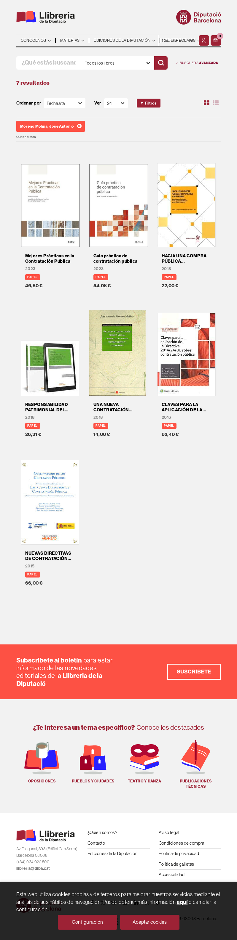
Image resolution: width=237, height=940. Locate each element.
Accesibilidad (172, 874)
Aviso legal (169, 832)
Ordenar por (28, 103)
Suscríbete (194, 671)
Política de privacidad (179, 853)
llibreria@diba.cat (33, 868)
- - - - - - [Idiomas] (178, 40)
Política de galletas (176, 864)
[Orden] (64, 103)
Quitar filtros (26, 137)
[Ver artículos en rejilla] (206, 103)
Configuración (87, 922)
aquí (182, 902)
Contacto (96, 843)
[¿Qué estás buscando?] (48, 63)
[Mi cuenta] (204, 40)
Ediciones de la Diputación (113, 853)
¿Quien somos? (102, 832)
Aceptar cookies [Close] (150, 922)
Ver (97, 103)
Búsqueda (197, 63)
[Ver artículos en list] (216, 103)
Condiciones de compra (181, 843)
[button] (216, 40)
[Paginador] (116, 103)
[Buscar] (161, 63)
